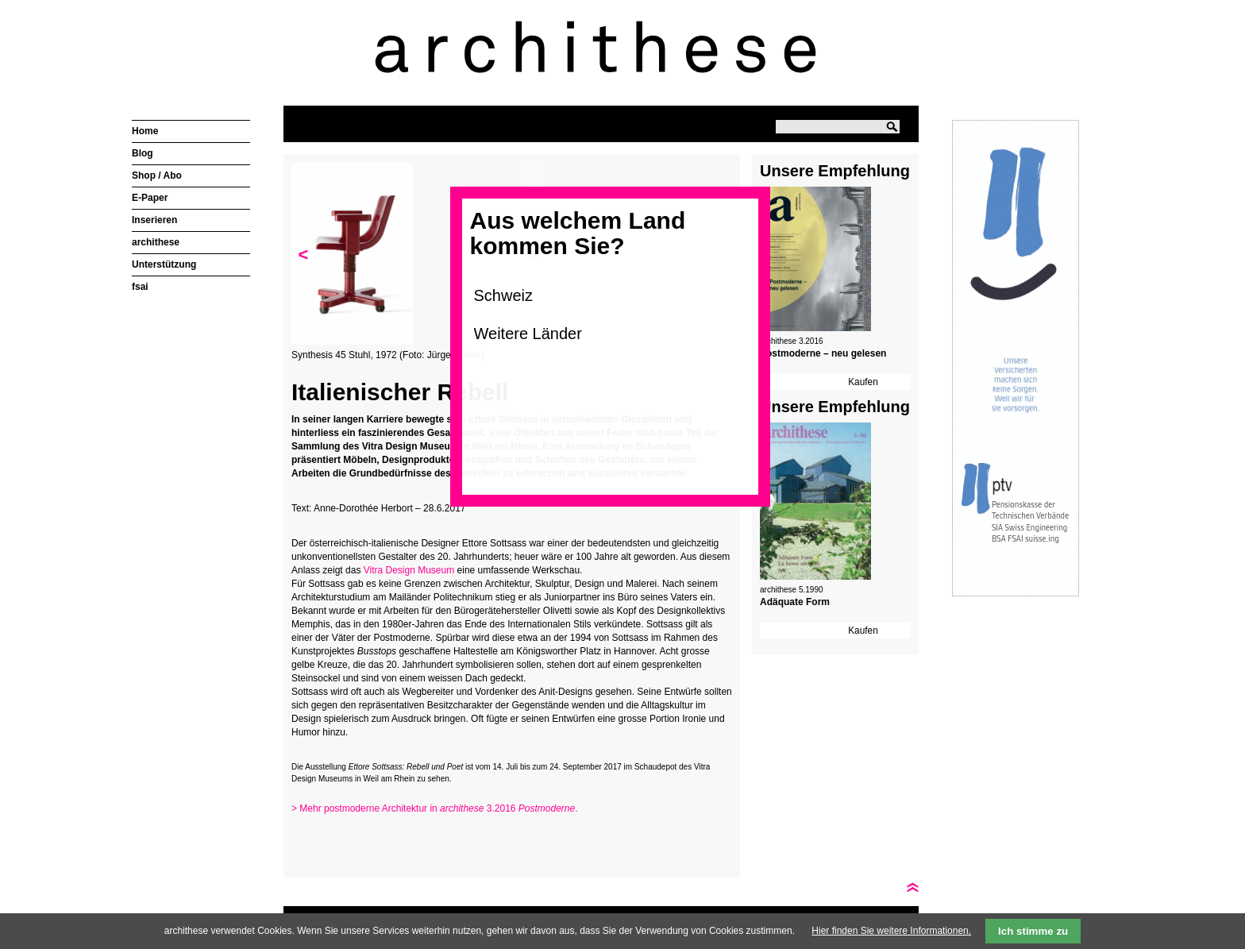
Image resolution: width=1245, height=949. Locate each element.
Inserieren (154, 220)
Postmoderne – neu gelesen (823, 353)
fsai (140, 286)
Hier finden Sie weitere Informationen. (891, 930)
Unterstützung (164, 264)
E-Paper (150, 197)
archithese (155, 242)
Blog (142, 153)
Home (145, 131)
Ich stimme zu (1033, 931)
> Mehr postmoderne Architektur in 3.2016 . (434, 808)
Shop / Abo (157, 175)
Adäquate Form (795, 602)
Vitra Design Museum (409, 570)
